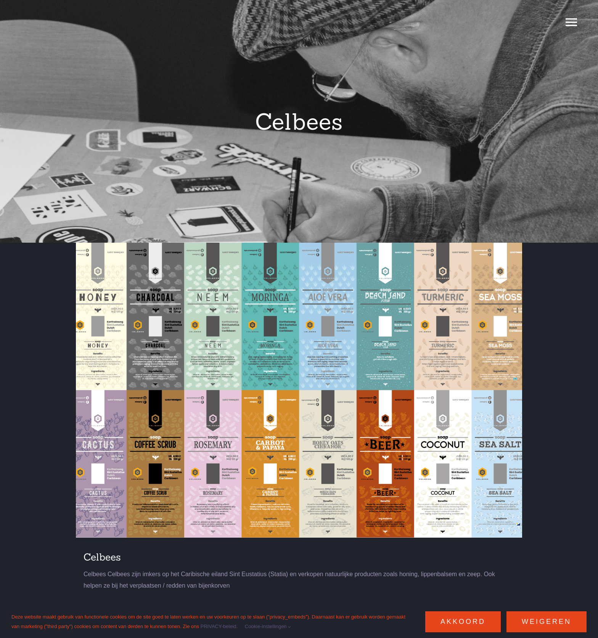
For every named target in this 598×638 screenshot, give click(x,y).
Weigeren (546, 621)
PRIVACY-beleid (218, 626)
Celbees (102, 557)
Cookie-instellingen (268, 626)
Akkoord (462, 621)
